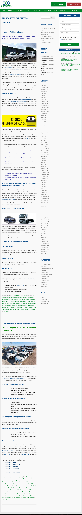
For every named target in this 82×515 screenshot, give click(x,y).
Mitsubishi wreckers (10, 162)
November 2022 (45, 107)
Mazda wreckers (25, 158)
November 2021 (45, 129)
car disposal (6, 482)
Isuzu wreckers (26, 150)
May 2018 (43, 210)
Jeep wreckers (18, 150)
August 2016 (44, 251)
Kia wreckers (17, 158)
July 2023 (43, 93)
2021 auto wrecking (46, 264)
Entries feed (44, 299)
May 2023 (43, 97)
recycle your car (30, 493)
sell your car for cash (7, 450)
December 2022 (45, 105)
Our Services (37, 10)
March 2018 (44, 214)
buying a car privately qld (26, 478)
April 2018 (43, 212)
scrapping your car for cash (18, 101)
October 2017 (44, 224)
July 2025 (43, 85)
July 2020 (43, 158)
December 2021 (45, 127)
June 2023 (43, 95)
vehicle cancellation (6, 497)
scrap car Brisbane (17, 495)
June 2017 (43, 231)
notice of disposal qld (21, 493)
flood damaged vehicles (47, 274)
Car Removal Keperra (46, 42)
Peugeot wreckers (9, 150)
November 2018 (45, 198)
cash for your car (8, 67)
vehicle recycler (25, 201)
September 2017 (45, 226)
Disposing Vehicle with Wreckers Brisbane (18, 323)
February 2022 (44, 123)
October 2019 (44, 176)
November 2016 (45, 245)
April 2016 (43, 253)
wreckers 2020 (44, 286)
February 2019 (44, 192)
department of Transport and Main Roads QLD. (15, 378)
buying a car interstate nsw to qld (12, 478)
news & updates (45, 276)
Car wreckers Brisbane (11, 466)
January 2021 (44, 146)
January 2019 (44, 194)
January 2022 (44, 125)
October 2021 (44, 131)
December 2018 (45, 196)
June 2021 (43, 139)
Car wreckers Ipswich (23, 177)
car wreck (43, 270)
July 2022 (43, 115)
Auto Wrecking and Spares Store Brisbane (69, 57)
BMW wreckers (26, 154)
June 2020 (43, 160)
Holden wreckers (27, 162)
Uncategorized (44, 284)
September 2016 (45, 249)
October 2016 (44, 247)
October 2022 (44, 109)
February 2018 (44, 216)
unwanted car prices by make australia (14, 309)
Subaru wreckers (9, 154)
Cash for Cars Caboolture (12, 299)
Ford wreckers (19, 162)
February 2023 (44, 101)
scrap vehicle (24, 295)
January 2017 (44, 241)
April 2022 (43, 121)
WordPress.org (44, 303)
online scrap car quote (25, 99)
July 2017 (43, 229)
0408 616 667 (21, 285)
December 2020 (45, 148)
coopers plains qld (31, 301)
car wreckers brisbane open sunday (18, 297)
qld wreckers (44, 278)
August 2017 (44, 227)
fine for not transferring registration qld (20, 487)
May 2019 (43, 186)
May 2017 (43, 233)
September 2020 (45, 154)
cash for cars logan (10, 301)
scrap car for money (6, 303)
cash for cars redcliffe (20, 301)
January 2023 (44, 103)
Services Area (64, 10)
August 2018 (44, 204)
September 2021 (45, 133)
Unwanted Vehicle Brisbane (13, 32)
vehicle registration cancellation (19, 497)
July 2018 (43, 206)
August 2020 (44, 156)
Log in (42, 297)
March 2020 (44, 166)
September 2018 (45, 202)
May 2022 (43, 119)
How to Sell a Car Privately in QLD (69, 52)
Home (3, 10)
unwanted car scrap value (30, 309)
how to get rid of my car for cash (25, 491)
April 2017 (43, 235)
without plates (30, 497)
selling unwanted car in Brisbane (19, 303)
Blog (55, 10)
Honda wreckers (9, 158)
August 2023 (44, 91)
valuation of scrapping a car (9, 191)
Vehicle (28, 10)
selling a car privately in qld (28, 495)
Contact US (74, 10)
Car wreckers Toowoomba (12, 472)
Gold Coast (27, 234)
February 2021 (44, 145)
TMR (27, 138)
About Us (11, 10)
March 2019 (44, 190)
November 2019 (45, 174)
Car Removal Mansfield (46, 36)
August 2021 (44, 135)
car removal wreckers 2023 (47, 268)
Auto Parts (19, 10)
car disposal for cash (15, 482)
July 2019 (43, 182)
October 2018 (44, 200)
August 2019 (44, 180)
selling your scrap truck (29, 278)
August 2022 (44, 113)
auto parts (43, 266)
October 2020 (44, 152)
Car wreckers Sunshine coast (22, 173)
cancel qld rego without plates (20, 480)
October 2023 (44, 87)
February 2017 (44, 239)
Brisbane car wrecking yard (8, 199)
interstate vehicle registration (9, 493)
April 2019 (43, 188)
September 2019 (45, 178)
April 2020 (43, 164)
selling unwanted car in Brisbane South (21, 305)
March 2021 (44, 142)
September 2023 (45, 89)
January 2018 (44, 218)
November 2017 (45, 222)
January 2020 (44, 170)
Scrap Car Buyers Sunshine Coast (69, 68)
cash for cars (17, 295)
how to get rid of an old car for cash (21, 489)
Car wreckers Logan (10, 173)
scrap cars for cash (19, 69)
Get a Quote (74, 4)
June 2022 (43, 117)
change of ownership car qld (18, 486)
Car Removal (47, 10)
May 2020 (43, 162)
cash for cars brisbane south (22, 484)
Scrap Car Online (45, 280)
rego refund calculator (7, 495)
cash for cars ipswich (24, 299)
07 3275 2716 (59, 4)
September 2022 (45, 111)
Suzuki (15, 154)
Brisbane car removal (15, 74)
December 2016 (45, 243)
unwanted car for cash (22, 307)
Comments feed (45, 301)
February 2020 (44, 168)
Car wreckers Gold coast (11, 177)
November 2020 (45, 150)
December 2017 (45, 220)
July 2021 (43, 137)
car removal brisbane (26, 482)
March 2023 (44, 99)
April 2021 (43, 141)
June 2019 (43, 184)
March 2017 (44, 237)
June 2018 (43, 208)
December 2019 (45, 172)
